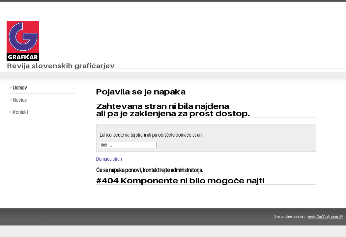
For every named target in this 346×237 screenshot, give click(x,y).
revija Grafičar (318, 216)
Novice (20, 99)
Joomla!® (336, 216)
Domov (20, 87)
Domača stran (109, 158)
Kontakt (20, 112)
